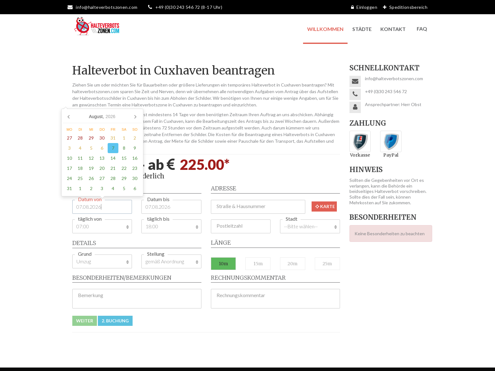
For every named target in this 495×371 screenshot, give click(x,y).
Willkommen (325, 29)
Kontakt (393, 29)
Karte (325, 206)
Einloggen (362, 7)
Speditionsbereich (403, 7)
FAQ (422, 29)
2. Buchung (115, 320)
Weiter (84, 320)
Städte (362, 29)
